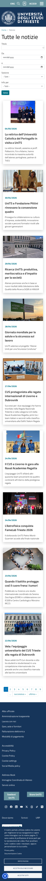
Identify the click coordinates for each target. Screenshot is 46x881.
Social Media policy (11, 766)
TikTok (37, 806)
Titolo (4, 43)
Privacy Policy (8, 750)
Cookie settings (9, 760)
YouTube (21, 806)
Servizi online (8, 785)
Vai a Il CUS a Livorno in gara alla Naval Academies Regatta (23, 458)
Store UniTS (35, 794)
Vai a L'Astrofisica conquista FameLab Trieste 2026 (23, 517)
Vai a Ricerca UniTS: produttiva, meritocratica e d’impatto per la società (23, 264)
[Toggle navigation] (41, 3)
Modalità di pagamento (13, 736)
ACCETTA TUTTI (23, 875)
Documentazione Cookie (13, 853)
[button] (5, 876)
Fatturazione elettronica (13, 731)
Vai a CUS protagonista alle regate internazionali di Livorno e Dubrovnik (23, 391)
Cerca (5, 92)
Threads (31, 806)
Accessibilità (8, 745)
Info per (5, 82)
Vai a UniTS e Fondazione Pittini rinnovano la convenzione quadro (23, 200)
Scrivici (24, 817)
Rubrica (24, 3)
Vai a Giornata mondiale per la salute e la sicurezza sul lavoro (23, 326)
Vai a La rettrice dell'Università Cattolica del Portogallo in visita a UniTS (23, 132)
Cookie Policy (8, 755)
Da (2, 53)
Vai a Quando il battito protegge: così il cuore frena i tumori (23, 577)
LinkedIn (16, 806)
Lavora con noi (9, 721)
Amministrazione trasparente (16, 716)
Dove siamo (7, 817)
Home (3, 30)
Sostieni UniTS (11, 796)
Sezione (5, 72)
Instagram (6, 806)
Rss (42, 806)
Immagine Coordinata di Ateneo (17, 780)
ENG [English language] (12, 3)
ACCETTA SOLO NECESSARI (23, 868)
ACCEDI (33, 3)
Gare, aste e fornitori (11, 726)
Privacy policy (9, 850)
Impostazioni (23, 861)
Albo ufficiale (8, 711)
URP (38, 817)
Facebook (11, 806)
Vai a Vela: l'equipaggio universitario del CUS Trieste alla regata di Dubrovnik (23, 644)
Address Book (8, 775)
